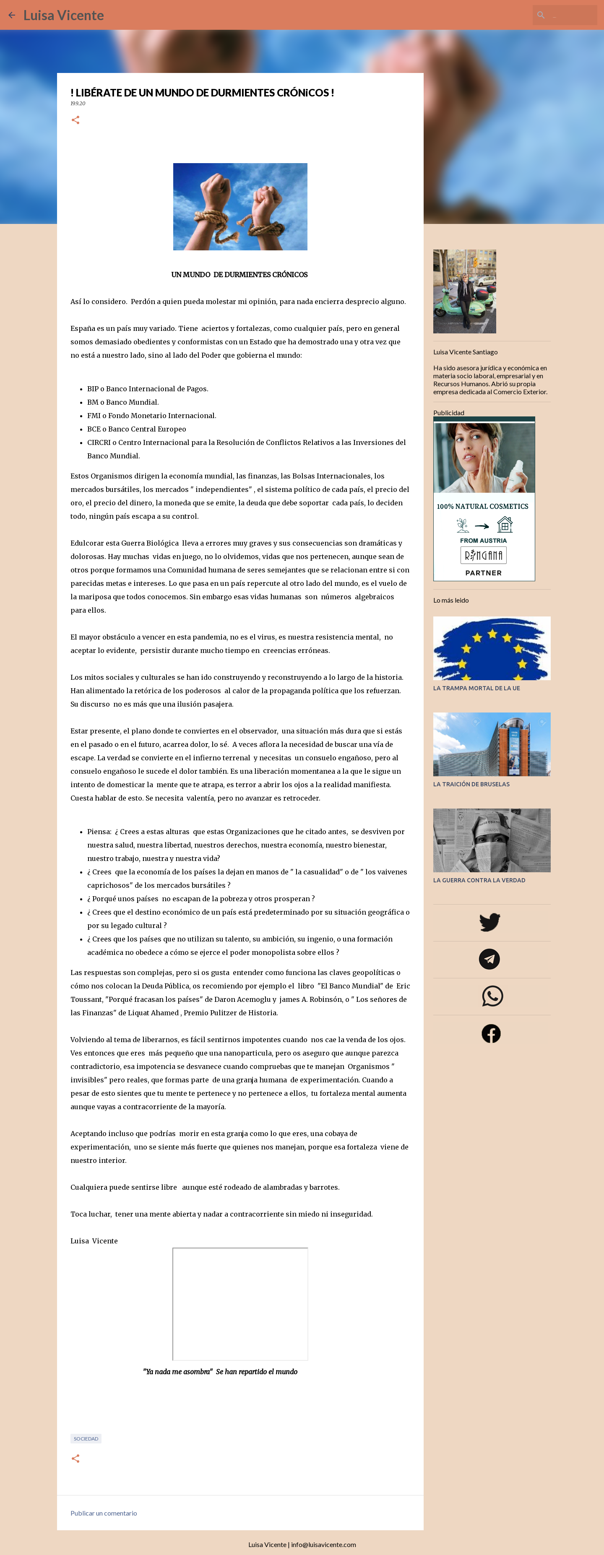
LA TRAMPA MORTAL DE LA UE (476, 688)
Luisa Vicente (63, 15)
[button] (75, 120)
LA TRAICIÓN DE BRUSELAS (471, 784)
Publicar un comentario (103, 1513)
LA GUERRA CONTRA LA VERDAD (479, 880)
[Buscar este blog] (553, 15)
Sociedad (86, 1438)
